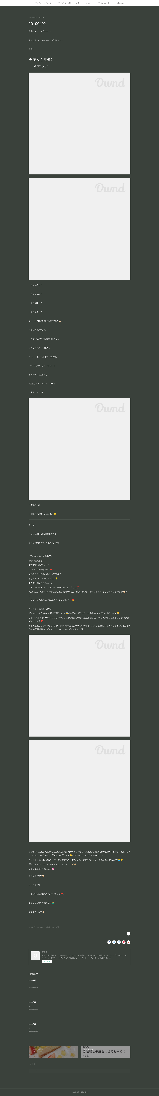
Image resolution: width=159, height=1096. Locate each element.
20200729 (32, 1024)
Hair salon (88, 3)
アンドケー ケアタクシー (44, 3)
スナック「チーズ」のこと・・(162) (38, 927)
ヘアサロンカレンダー (103, 3)
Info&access (119, 3)
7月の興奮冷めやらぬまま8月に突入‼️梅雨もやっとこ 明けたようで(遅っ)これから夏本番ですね (60, 985)
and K (78, 3)
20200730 (32, 1002)
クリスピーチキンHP (64, 3)
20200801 (32, 980)
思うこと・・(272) (54, 927)
